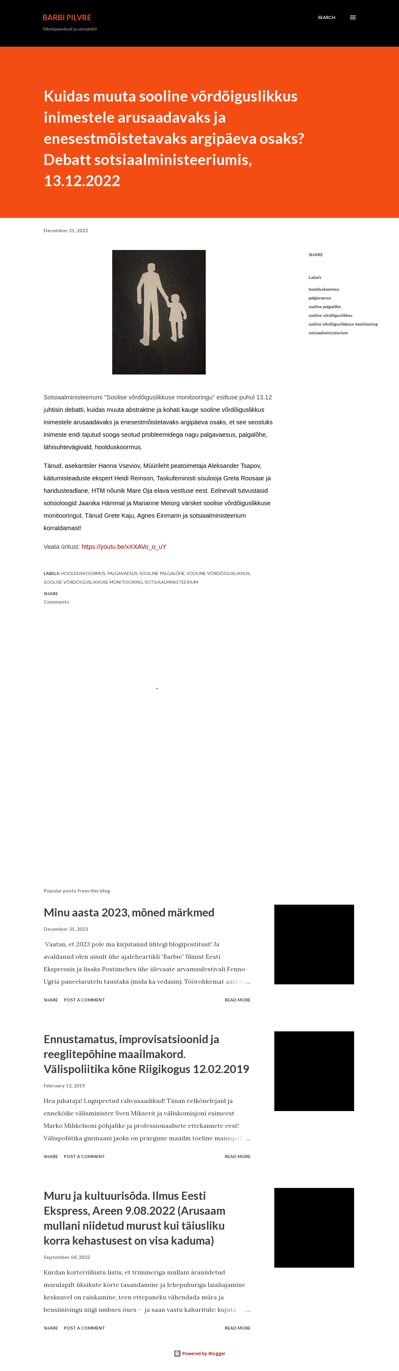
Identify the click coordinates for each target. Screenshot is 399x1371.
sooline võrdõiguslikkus (331, 315)
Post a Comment (84, 999)
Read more (238, 999)
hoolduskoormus (324, 289)
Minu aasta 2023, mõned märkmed (129, 912)
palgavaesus (320, 297)
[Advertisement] (149, 810)
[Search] (326, 17)
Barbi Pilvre (66, 17)
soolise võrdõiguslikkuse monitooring (343, 324)
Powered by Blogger (199, 1353)
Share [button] (316, 254)
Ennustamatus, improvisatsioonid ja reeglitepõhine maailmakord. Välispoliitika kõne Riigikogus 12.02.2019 (146, 1054)
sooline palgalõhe (325, 306)
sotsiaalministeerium (328, 332)
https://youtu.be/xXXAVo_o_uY (124, 546)
